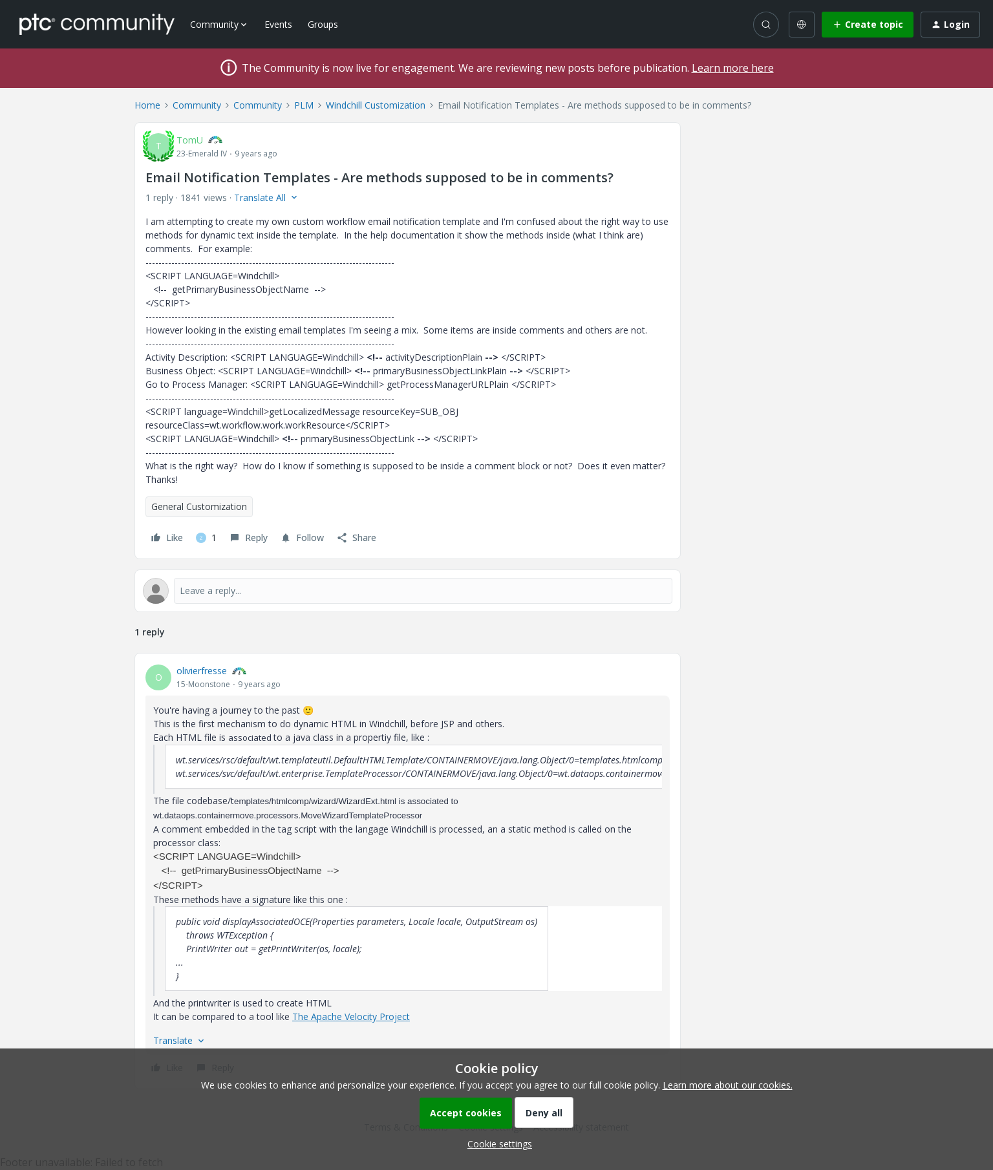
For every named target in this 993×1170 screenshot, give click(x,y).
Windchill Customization (375, 105)
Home (147, 105)
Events (278, 24)
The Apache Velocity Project (351, 1016)
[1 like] (206, 538)
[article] (407, 871)
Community (197, 105)
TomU (189, 140)
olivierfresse (201, 671)
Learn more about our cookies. (728, 1085)
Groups (323, 24)
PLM (304, 105)
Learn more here (733, 68)
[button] (867, 24)
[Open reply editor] (407, 591)
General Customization (199, 506)
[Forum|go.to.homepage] (97, 24)
